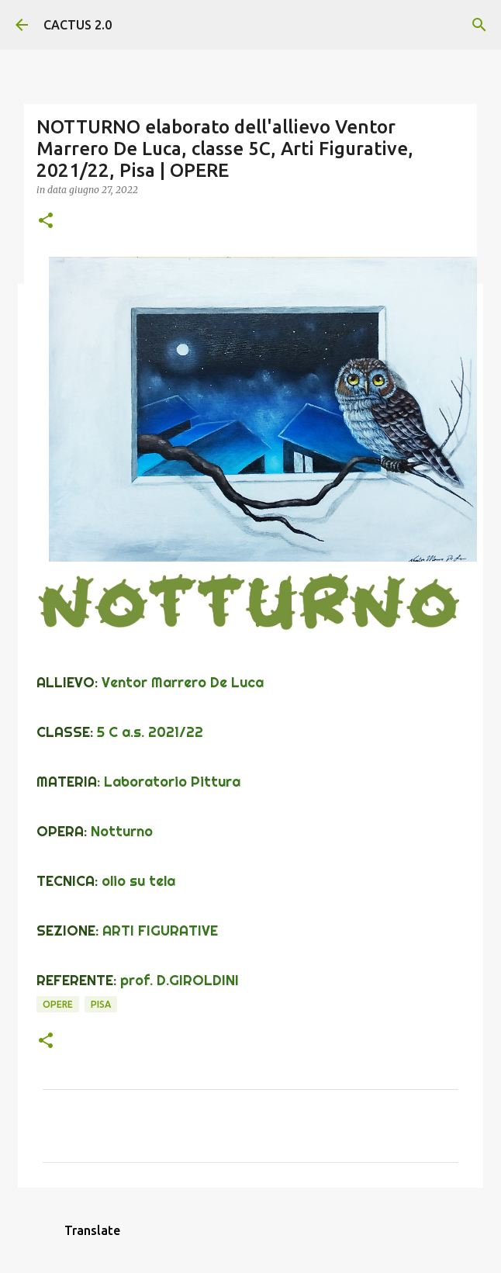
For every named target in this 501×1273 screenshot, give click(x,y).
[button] (45, 221)
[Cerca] (479, 24)
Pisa (101, 1004)
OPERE (58, 1004)
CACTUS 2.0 (77, 25)
